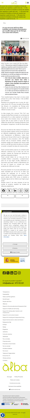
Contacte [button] (5, 360)
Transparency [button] (6, 292)
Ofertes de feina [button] (7, 358)
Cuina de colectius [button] (7, 334)
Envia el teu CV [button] (6, 355)
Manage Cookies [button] (15, 252)
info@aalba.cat (8, 283)
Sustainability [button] (6, 294)
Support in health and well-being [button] (11, 308)
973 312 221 (19, 283)
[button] (15, 2)
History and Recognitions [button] (9, 296)
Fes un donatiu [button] (6, 339)
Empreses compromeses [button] (9, 343)
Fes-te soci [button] (5, 350)
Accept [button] (15, 244)
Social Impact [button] (6, 299)
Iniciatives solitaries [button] (7, 348)
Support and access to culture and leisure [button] (13, 319)
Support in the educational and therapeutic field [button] (14, 306)
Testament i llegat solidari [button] (9, 353)
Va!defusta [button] (5, 336)
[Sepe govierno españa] (15, 260)
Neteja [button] (4, 327)
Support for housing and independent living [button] (13, 317)
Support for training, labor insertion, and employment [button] (12, 311)
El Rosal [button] (4, 324)
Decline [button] (15, 248)
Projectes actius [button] (6, 341)
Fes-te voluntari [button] (6, 346)
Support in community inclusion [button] (11, 315)
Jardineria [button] (5, 331)
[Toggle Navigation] (27, 2)
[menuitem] (15, 292)
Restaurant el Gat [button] (7, 322)
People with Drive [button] (7, 301)
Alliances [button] (5, 303)
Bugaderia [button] (5, 329)
